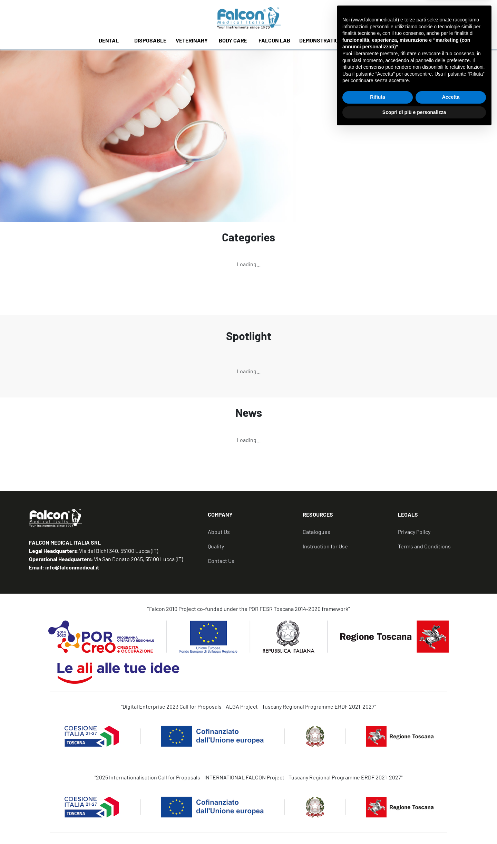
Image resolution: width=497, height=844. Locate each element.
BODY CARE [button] (233, 40)
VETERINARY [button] (192, 40)
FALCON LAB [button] (274, 40)
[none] (357, 17)
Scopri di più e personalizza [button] (414, 825)
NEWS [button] (388, 40)
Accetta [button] (451, 810)
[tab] (255, 517)
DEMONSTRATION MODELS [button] (331, 40)
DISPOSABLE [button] (150, 40)
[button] (255, 517)
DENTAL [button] (109, 40)
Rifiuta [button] (377, 810)
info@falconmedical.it (71, 567)
